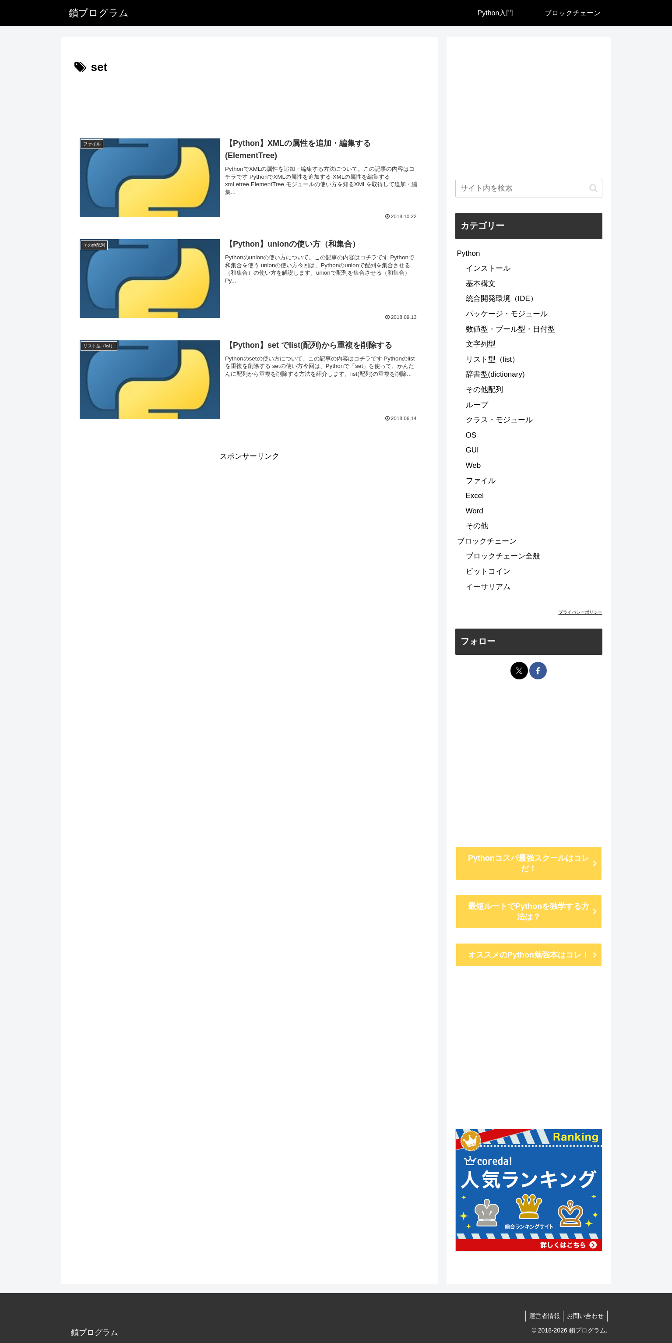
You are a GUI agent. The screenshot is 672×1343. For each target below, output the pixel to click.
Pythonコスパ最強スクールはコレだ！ (528, 863)
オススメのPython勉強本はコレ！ (528, 955)
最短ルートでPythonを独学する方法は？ (528, 911)
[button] (593, 188)
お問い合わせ (584, 1315)
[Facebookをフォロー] (538, 670)
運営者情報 (541, 1315)
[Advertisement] (249, 101)
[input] (528, 188)
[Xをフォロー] (519, 670)
